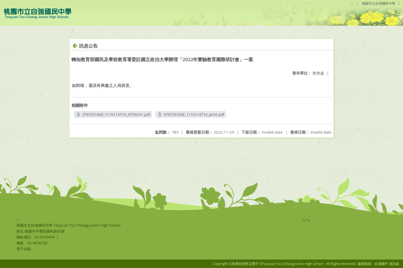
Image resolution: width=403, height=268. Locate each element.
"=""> (306, 220)
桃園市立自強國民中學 (378, 3)
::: (352, 3)
